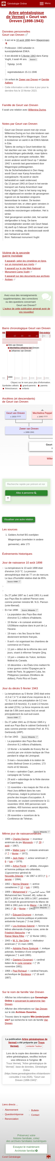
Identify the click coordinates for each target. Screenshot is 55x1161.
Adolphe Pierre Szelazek (25, 948)
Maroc (33, 905)
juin (11, 861)
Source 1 (33, 59)
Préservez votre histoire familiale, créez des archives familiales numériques (26, 1138)
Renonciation (11, 1119)
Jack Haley (18, 858)
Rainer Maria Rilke (14, 936)
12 (21, 887)
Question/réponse (14, 1114)
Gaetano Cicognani (23, 959)
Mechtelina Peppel (42, 413)
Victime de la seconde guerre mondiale (16, 254)
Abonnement (11, 1110)
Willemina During (37, 110)
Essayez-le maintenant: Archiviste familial (26, 1148)
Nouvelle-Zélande (14, 876)
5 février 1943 (28, 56)
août (7, 845)
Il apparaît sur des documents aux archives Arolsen (27, 278)
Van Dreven (41, 1009)
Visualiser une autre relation (18, 519)
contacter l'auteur (34, 1046)
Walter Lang (19, 850)
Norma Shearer (21, 884)
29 (40, 842)
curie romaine (24, 963)
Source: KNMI (12, 581)
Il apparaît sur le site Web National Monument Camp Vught (23, 270)
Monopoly (28, 842)
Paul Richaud (20, 971)
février (15, 853)
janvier (8, 879)
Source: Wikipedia (28, 610)
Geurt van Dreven (15, 413)
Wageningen (42, 40)
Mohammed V (20, 892)
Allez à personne (26, 493)
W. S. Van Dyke (21, 940)
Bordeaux (26, 974)
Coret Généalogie (11, 1157)
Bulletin (35, 1110)
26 (14, 908)
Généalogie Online (17, 3)
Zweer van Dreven (28, 79)
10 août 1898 (23, 40)
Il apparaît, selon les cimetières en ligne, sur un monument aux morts (26, 263)
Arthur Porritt (19, 866)
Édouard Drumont (22, 915)
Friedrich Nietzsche (15, 932)
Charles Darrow (21, 839)
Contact (35, 1115)
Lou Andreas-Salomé (23, 926)
